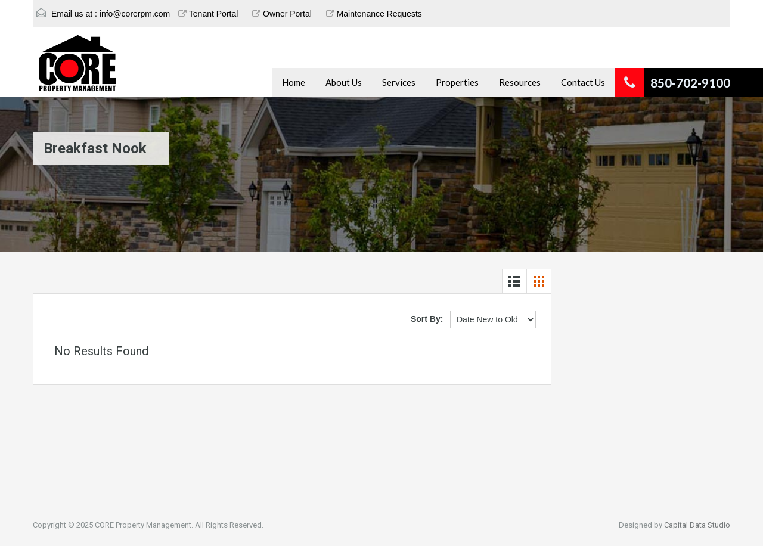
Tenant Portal (208, 13)
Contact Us (583, 82)
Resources (520, 82)
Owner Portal (282, 13)
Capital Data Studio (697, 524)
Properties (457, 82)
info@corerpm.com (135, 13)
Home (293, 82)
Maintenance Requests (374, 13)
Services (398, 82)
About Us (343, 82)
